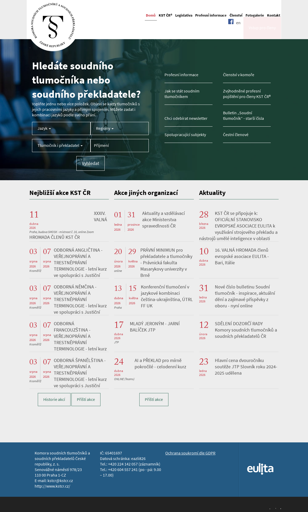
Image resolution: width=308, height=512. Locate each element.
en (238, 32)
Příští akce (86, 399)
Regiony (105, 128)
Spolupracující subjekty (185, 134)
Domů (151, 15)
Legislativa (183, 15)
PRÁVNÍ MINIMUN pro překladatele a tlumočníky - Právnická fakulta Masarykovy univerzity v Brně (166, 262)
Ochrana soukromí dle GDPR (190, 453)
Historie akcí (54, 399)
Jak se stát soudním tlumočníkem (181, 93)
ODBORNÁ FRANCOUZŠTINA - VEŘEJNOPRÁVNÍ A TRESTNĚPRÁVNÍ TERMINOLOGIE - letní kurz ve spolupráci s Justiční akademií (68, 339)
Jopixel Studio (274, 508)
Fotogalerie (255, 15)
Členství (236, 15)
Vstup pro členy (262, 32)
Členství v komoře (238, 74)
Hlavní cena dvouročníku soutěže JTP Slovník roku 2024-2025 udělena (246, 366)
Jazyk (44, 128)
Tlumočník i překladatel (60, 145)
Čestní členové (235, 134)
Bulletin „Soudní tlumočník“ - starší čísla (243, 115)
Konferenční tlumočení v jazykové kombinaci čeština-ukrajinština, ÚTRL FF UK (167, 296)
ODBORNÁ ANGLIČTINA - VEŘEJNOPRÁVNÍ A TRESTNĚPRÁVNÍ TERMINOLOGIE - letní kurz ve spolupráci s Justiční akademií (68, 266)
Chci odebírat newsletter (186, 118)
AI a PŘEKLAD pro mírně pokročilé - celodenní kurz (160, 363)
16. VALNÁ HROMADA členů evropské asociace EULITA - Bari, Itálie (242, 256)
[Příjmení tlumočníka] (120, 145)
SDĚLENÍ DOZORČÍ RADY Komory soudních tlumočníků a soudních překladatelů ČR (246, 329)
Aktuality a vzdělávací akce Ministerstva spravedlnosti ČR (163, 219)
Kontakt (273, 15)
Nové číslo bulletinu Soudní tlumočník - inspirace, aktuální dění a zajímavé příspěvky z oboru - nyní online (245, 296)
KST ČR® (165, 15)
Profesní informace (210, 15)
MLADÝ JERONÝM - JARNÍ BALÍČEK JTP (155, 326)
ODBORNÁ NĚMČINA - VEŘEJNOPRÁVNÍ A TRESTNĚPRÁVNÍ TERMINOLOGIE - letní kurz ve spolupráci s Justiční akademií (68, 303)
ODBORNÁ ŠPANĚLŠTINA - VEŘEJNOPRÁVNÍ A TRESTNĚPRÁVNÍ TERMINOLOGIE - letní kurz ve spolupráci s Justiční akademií (68, 376)
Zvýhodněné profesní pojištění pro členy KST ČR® (247, 93)
